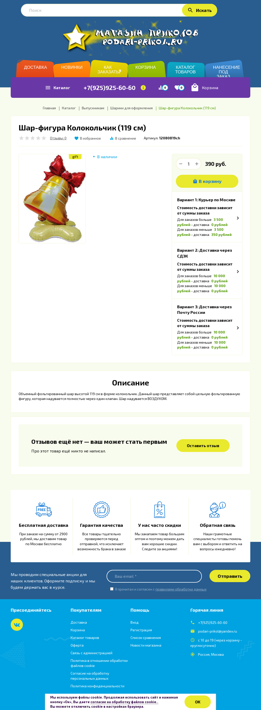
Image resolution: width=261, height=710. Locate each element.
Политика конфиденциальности (97, 686)
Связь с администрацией (91, 653)
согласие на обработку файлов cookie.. (124, 702)
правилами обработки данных (180, 589)
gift (75, 156)
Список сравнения (145, 637)
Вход (134, 622)
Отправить (230, 576)
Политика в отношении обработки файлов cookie (99, 663)
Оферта (77, 645)
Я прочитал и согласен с (160, 589)
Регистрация (141, 630)
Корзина (78, 630)
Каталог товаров (85, 637)
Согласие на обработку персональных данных (90, 675)
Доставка (79, 622)
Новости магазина (145, 645)
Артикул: (151, 138)
